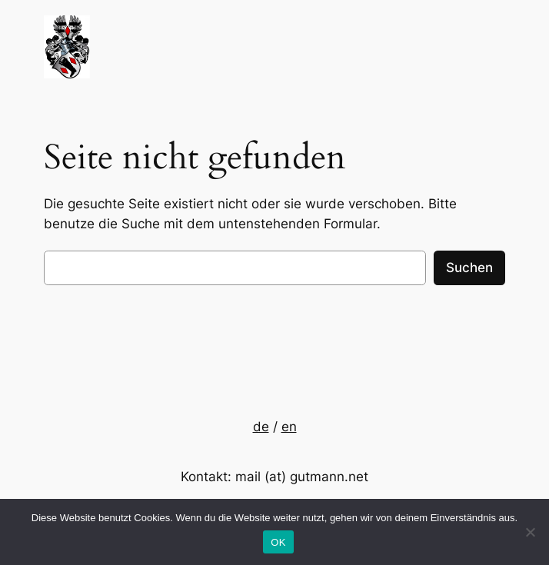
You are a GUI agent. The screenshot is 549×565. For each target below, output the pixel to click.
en (289, 426)
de (261, 426)
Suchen (469, 267)
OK (278, 542)
